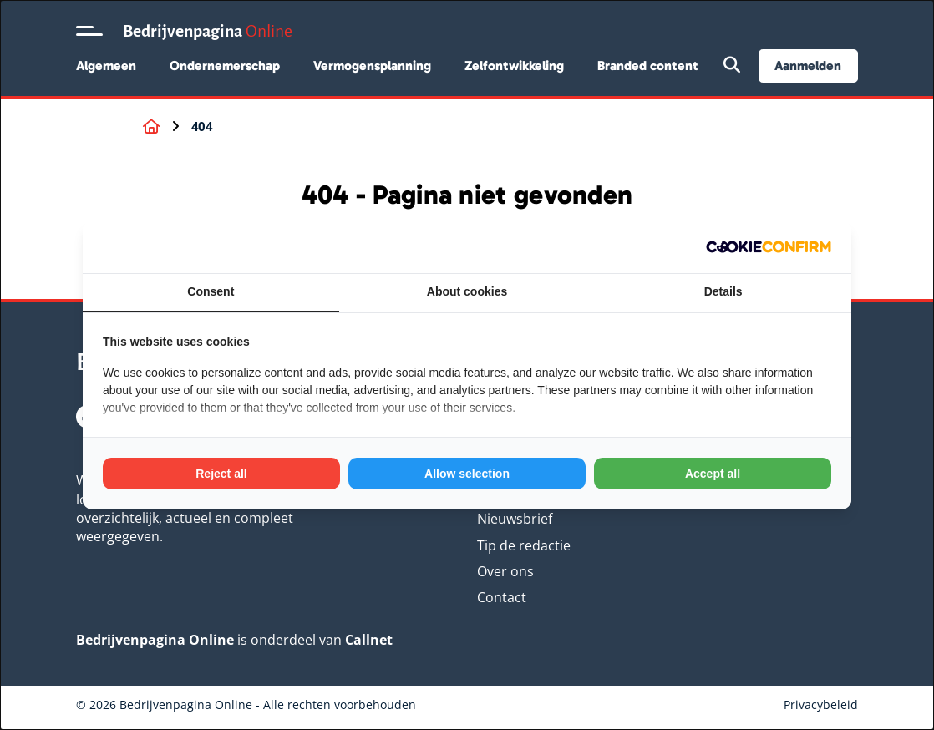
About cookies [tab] (467, 291)
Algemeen (106, 66)
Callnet (369, 640)
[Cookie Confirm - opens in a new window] (768, 247)
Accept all (712, 473)
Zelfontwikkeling (514, 66)
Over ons (505, 571)
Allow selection (467, 473)
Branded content (647, 66)
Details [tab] (723, 291)
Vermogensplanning (372, 66)
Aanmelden (807, 66)
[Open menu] (89, 31)
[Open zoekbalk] (731, 66)
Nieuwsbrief (514, 518)
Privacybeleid (821, 704)
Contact (501, 597)
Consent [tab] (210, 291)
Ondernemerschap (225, 66)
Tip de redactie (524, 545)
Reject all (220, 473)
